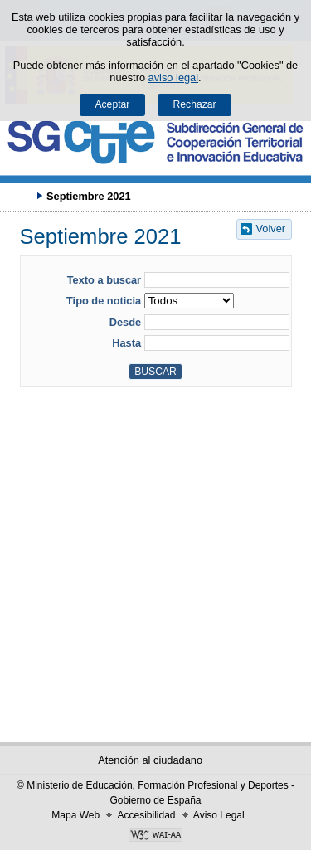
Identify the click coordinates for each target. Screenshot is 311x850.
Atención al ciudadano (150, 760)
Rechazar (194, 104)
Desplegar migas (21, 196)
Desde (125, 322)
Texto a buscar (104, 280)
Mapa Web (75, 815)
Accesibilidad (146, 815)
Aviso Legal (219, 815)
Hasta (126, 343)
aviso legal (173, 77)
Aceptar (112, 104)
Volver (271, 228)
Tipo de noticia (103, 300)
